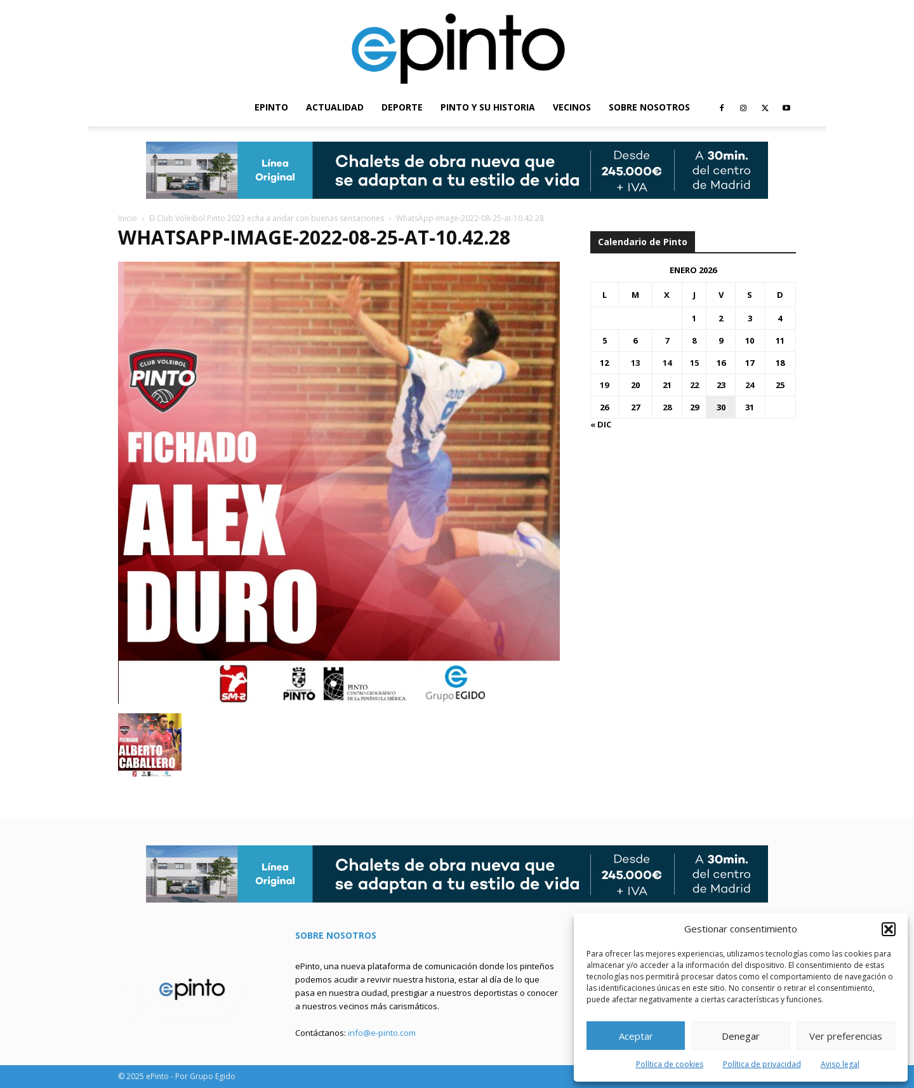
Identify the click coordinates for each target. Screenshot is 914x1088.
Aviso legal (840, 1064)
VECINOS (572, 107)
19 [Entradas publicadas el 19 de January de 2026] (604, 385)
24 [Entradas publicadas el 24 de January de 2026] (749, 385)
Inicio (127, 218)
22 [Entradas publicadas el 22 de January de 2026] (694, 385)
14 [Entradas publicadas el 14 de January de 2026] (667, 362)
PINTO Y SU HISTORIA (487, 107)
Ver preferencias (845, 1036)
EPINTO (271, 107)
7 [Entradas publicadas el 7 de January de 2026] (667, 340)
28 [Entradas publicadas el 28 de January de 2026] (667, 407)
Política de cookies (669, 1064)
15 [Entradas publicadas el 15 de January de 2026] (694, 362)
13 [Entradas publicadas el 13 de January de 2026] (635, 362)
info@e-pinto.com (382, 1032)
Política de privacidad (762, 1064)
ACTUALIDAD (335, 107)
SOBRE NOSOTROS (649, 107)
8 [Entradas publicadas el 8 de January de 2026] (694, 340)
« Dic (600, 424)
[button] (888, 929)
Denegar (741, 1036)
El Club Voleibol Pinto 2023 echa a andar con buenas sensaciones (266, 218)
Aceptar (636, 1036)
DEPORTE (402, 107)
